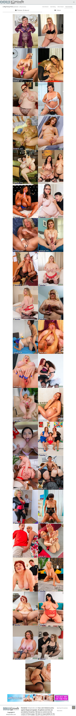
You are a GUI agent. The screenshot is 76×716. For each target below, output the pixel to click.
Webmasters (59, 710)
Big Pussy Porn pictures (62, 708)
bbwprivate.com (11, 714)
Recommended (68, 6)
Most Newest (45, 6)
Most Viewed (61, 6)
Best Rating (53, 6)
